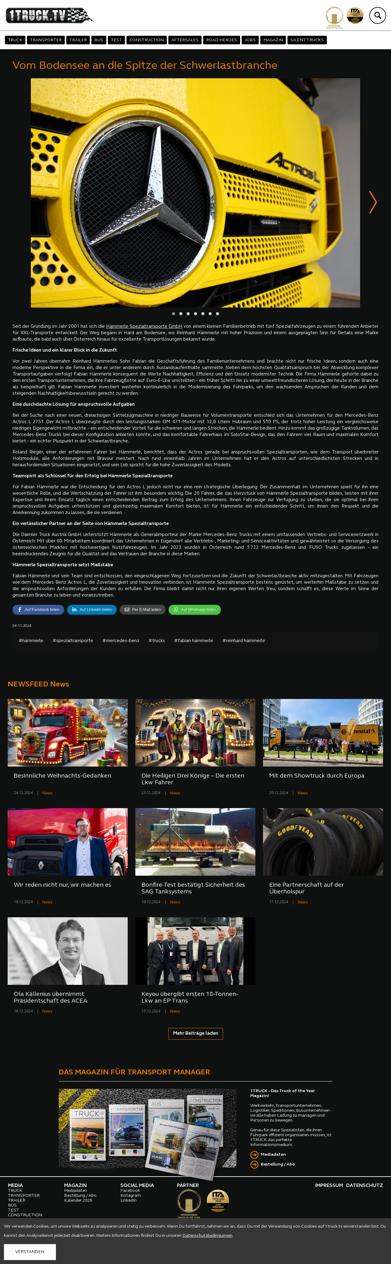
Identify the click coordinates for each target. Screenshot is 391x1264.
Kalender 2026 (78, 1201)
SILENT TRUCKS (307, 40)
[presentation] (373, 203)
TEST (116, 40)
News (47, 794)
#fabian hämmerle (193, 641)
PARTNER (188, 1186)
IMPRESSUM (329, 1186)
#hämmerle (31, 641)
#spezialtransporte (73, 641)
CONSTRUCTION (147, 40)
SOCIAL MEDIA (137, 1186)
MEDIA (15, 1186)
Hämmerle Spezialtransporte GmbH (144, 327)
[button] (173, 314)
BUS (98, 40)
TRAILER (78, 40)
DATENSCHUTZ (364, 1186)
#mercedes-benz (120, 641)
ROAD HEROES (221, 40)
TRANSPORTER (46, 40)
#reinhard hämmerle (243, 641)
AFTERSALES (185, 40)
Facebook (130, 1191)
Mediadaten (273, 1155)
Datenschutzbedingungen (207, 1235)
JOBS (250, 40)
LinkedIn (128, 1201)
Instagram (130, 1196)
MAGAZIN (273, 40)
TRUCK (15, 40)
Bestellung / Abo (278, 1164)
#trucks (156, 641)
